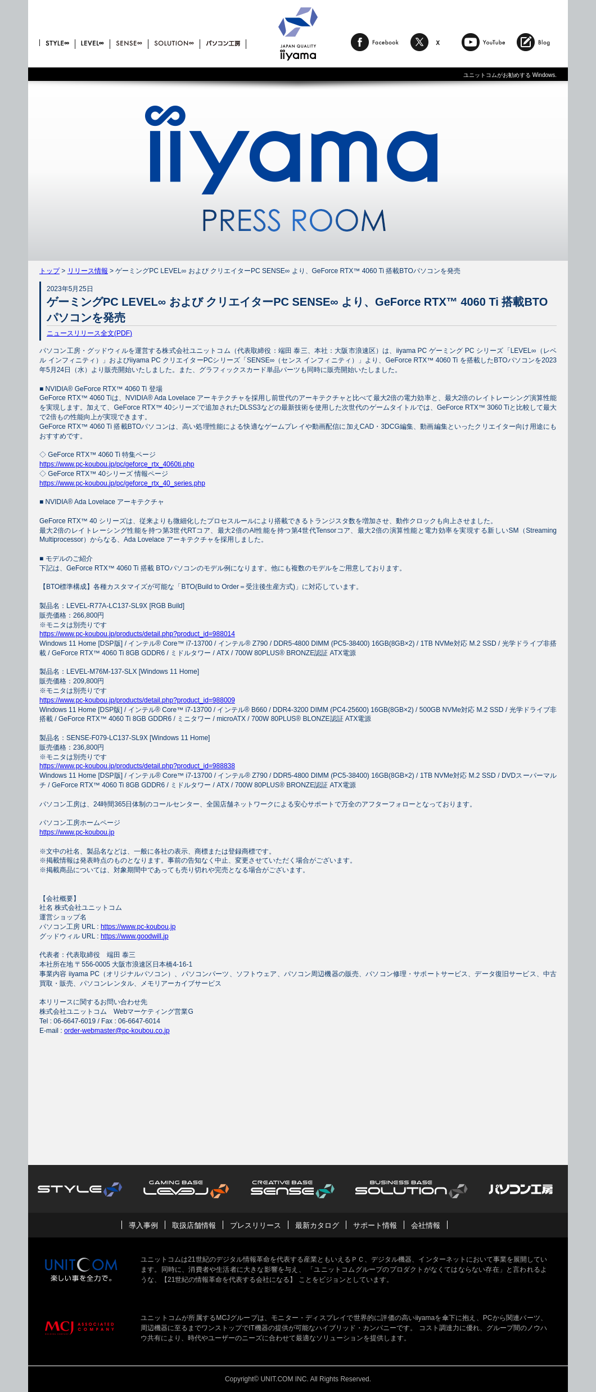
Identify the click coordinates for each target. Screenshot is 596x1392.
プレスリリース (255, 1225)
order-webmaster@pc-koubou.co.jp (117, 1031)
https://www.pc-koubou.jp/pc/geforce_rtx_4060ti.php (117, 464)
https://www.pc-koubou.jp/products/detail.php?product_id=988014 (137, 634)
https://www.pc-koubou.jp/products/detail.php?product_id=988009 (137, 700)
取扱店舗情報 (194, 1225)
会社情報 (425, 1225)
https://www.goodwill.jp (135, 936)
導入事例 (143, 1225)
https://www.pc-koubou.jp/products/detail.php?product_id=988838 (137, 766)
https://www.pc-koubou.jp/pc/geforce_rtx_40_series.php (122, 483)
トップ (49, 271)
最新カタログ (317, 1225)
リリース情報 (87, 271)
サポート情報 (375, 1225)
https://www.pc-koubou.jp (76, 832)
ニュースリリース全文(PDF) (89, 333)
